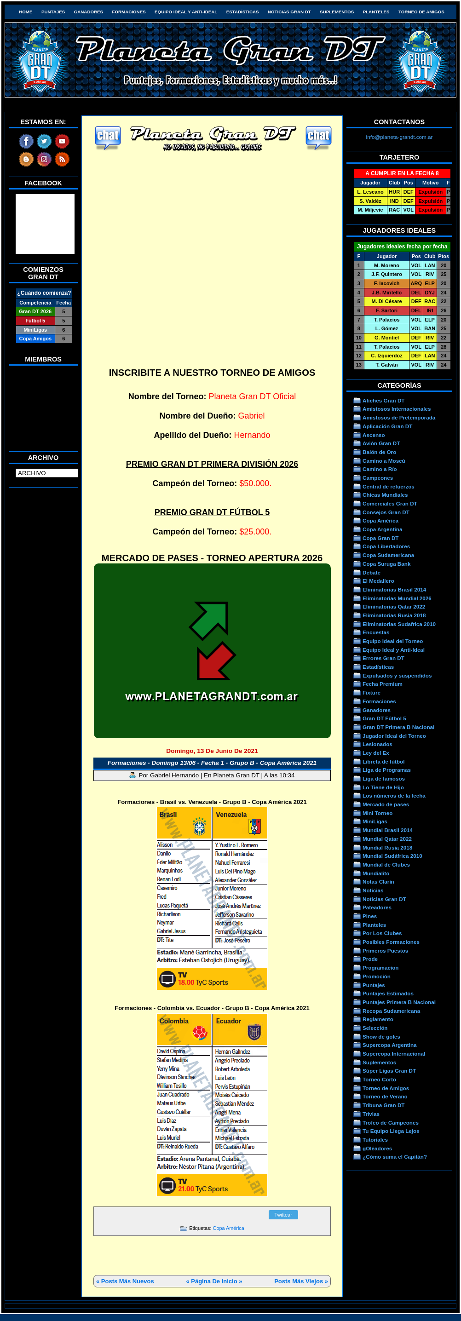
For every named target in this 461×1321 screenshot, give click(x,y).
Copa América (228, 1228)
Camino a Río (380, 469)
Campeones (378, 478)
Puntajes (53, 11)
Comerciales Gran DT (390, 503)
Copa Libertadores (386, 546)
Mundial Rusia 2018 (387, 847)
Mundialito (376, 873)
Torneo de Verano (385, 1096)
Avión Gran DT (381, 443)
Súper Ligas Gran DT (389, 1071)
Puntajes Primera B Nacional (399, 1002)
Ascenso (374, 435)
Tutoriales (375, 1140)
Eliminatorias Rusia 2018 (394, 615)
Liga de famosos (384, 778)
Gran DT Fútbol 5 (384, 718)
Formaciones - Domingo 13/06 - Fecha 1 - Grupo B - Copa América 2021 (212, 762)
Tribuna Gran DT (383, 1105)
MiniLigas (375, 821)
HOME (25, 11)
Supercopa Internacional (394, 1054)
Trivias (371, 1114)
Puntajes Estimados (388, 993)
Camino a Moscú (384, 461)
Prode (370, 959)
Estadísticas (242, 11)
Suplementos (337, 11)
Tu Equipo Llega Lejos (391, 1131)
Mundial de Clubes (386, 864)
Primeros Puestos (385, 950)
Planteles (376, 11)
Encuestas (376, 632)
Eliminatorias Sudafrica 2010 (399, 624)
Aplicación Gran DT (387, 426)
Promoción (377, 976)
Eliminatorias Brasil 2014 (394, 589)
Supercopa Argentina (390, 1045)
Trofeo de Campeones (391, 1123)
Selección (375, 1028)
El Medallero (378, 581)
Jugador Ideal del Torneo (394, 736)
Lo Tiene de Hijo (383, 787)
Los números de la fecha (394, 795)
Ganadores (88, 11)
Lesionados (377, 744)
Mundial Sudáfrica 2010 (392, 856)
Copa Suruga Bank (386, 564)
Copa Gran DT (380, 538)
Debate (371, 572)
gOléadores (377, 1148)
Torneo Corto (379, 1079)
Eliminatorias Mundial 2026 (397, 598)
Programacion (380, 968)
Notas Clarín (378, 881)
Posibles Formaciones (391, 942)
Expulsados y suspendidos (397, 675)
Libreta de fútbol (383, 761)
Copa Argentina (382, 529)
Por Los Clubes (382, 933)
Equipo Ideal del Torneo (393, 641)
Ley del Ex (376, 753)
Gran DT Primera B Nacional (398, 727)
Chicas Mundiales (385, 495)
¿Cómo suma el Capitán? (395, 1157)
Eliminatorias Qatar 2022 (394, 606)
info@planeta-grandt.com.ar (399, 137)
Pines (370, 916)
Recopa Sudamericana (391, 1011)
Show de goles (381, 1037)
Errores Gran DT (383, 658)
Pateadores (377, 907)
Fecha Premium (383, 684)
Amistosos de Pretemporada (399, 417)
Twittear (283, 1215)
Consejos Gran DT (386, 512)
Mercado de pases (386, 804)
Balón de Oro (379, 452)
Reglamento (378, 1019)
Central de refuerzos (389, 486)
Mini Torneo (377, 813)
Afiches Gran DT (383, 400)
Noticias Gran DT (289, 11)
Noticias (373, 890)
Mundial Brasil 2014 (388, 830)
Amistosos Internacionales (397, 409)
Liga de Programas (387, 770)
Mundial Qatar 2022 (387, 839)
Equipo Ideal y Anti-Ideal (186, 11)
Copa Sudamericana (388, 555)
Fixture (371, 692)
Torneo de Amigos (421, 11)
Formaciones (129, 11)
